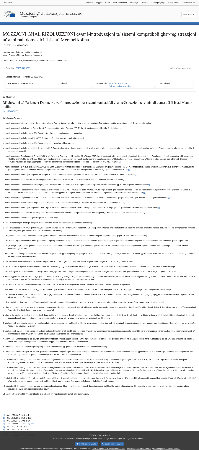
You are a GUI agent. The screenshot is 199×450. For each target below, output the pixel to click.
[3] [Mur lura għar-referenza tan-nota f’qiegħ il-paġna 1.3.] (4, 421)
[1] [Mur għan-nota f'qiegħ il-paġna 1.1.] (147, 156)
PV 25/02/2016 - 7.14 (118, 83)
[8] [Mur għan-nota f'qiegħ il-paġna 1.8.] (159, 208)
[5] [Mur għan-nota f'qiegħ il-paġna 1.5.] (149, 185)
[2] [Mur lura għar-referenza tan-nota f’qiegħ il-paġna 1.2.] (4, 418)
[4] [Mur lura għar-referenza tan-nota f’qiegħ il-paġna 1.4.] (4, 424)
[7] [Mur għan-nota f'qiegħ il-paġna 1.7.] (168, 198)
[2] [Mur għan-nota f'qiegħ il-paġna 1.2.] (119, 162)
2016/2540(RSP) (23, 68)
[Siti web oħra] (188, 2)
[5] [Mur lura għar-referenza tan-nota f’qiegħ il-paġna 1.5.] (4, 426)
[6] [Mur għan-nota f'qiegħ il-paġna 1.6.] (144, 193)
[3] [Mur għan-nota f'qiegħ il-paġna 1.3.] (129, 170)
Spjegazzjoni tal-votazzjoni (120, 86)
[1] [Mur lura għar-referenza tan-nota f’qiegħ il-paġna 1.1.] (4, 415)
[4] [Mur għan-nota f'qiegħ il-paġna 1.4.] (136, 175)
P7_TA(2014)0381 (26, 424)
